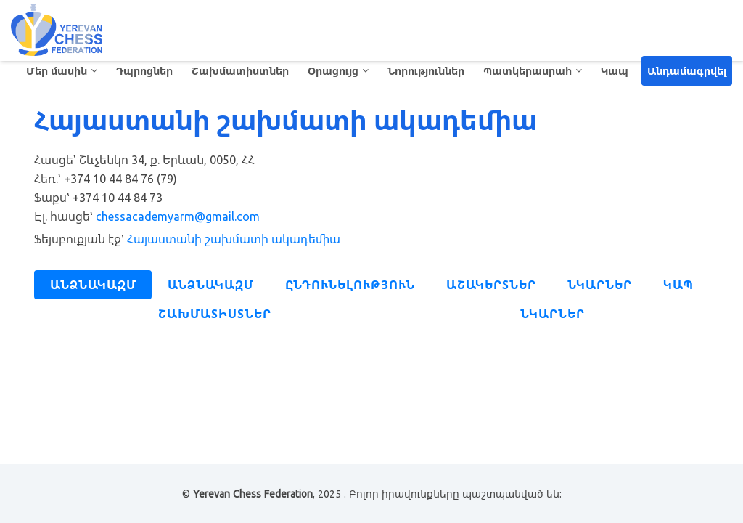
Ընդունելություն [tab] (350, 285)
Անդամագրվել (686, 71)
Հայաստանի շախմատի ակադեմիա (233, 239)
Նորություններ (425, 71)
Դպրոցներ (144, 71)
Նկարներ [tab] (599, 285)
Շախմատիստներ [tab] (214, 314)
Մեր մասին (56, 71)
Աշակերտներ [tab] (491, 285)
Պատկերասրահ (527, 71)
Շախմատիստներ (240, 71)
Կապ (614, 71)
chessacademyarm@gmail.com (178, 216)
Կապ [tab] (678, 285)
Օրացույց (333, 71)
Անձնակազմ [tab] (93, 285)
